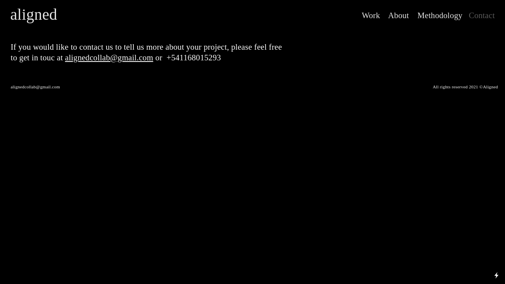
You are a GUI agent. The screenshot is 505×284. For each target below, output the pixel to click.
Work (371, 15)
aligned (33, 14)
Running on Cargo (496, 241)
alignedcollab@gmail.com (109, 57)
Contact (482, 15)
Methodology (436, 15)
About (396, 15)
